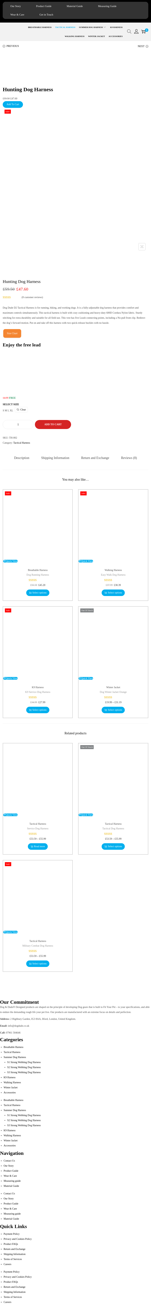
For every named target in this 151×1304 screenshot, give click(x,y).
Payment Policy (12, 1234)
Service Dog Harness (37, 828)
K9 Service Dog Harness (37, 692)
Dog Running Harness (38, 575)
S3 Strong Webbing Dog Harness (24, 1072)
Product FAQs (11, 1244)
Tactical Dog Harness (113, 828)
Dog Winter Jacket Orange (113, 692)
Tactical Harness (21, 443)
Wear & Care (18, 14)
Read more (38, 846)
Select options (38, 592)
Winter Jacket (113, 687)
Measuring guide (12, 1181)
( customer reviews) (32, 297)
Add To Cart (13, 104)
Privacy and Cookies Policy (18, 1239)
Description (22, 458)
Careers (7, 1264)
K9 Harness (38, 687)
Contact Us (9, 1161)
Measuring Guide (112, 6)
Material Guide (78, 6)
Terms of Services (13, 1259)
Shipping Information (55, 458)
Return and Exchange (95, 458)
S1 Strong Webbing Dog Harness (24, 1062)
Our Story (16, 6)
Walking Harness (113, 570)
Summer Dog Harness (15, 1057)
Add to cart (53, 424)
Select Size (11, 404)
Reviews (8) (128, 458)
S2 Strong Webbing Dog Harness (24, 1067)
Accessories (10, 1092)
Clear (21, 410)
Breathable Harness (38, 570)
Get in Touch (48, 14)
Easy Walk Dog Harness (113, 575)
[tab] (22, 458)
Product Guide (46, 6)
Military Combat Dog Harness (37, 946)
